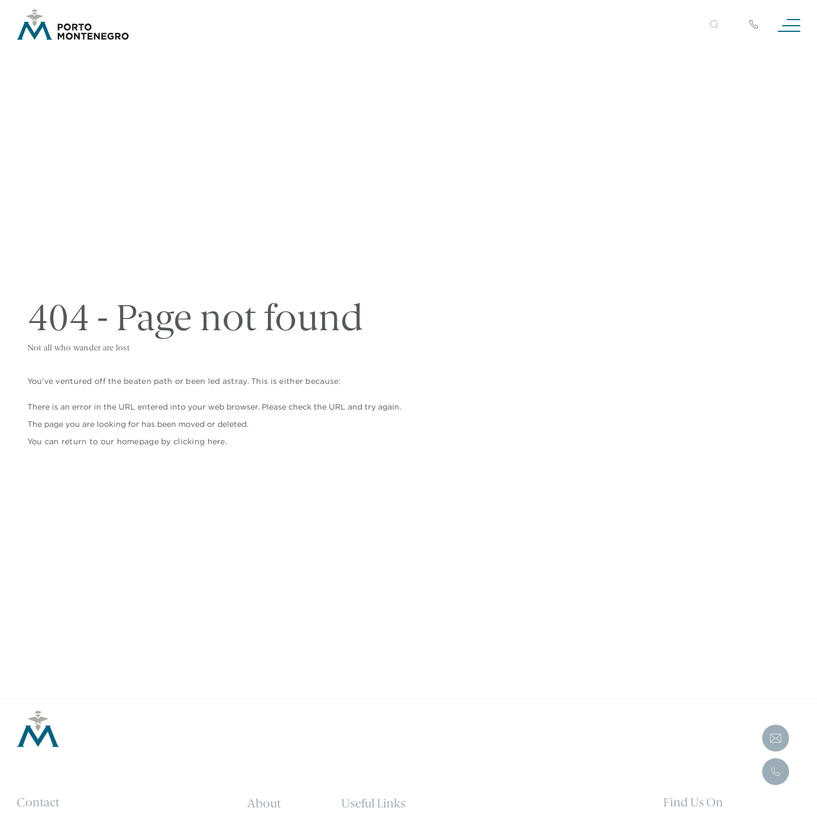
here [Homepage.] (216, 441)
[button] (714, 24)
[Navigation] (789, 24)
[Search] (701, 26)
